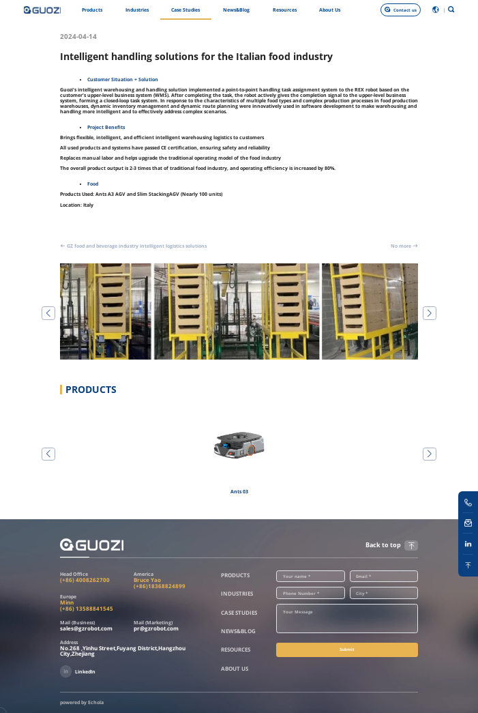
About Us (329, 10)
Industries (137, 10)
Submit (347, 649)
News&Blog (236, 10)
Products (92, 10)
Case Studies (185, 10)
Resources (285, 10)
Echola (96, 702)
